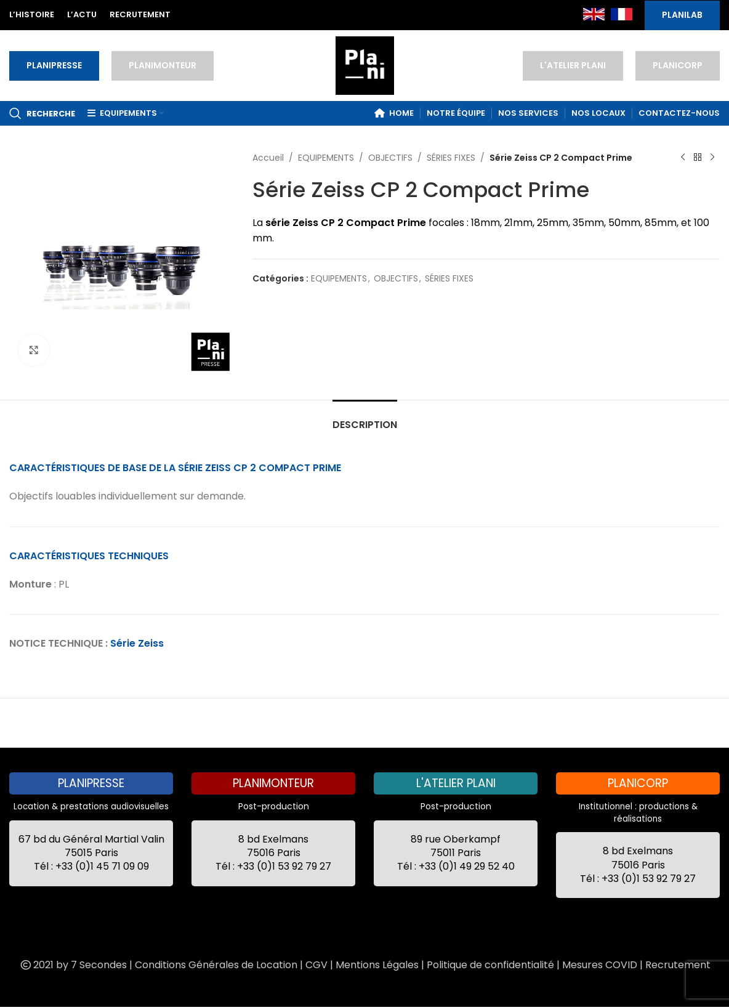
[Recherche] (42, 113)
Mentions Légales (377, 965)
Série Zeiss (137, 643)
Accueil (268, 158)
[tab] (364, 418)
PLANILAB (682, 15)
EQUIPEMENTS (326, 158)
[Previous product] (682, 157)
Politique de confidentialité (490, 965)
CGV (316, 965)
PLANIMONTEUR (162, 65)
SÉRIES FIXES (451, 158)
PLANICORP (678, 65)
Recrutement (678, 965)
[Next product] (712, 157)
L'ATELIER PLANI (573, 65)
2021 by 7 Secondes (72, 965)
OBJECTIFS (390, 158)
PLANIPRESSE (54, 65)
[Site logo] (365, 65)
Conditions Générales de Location (216, 965)
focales (446, 223)
